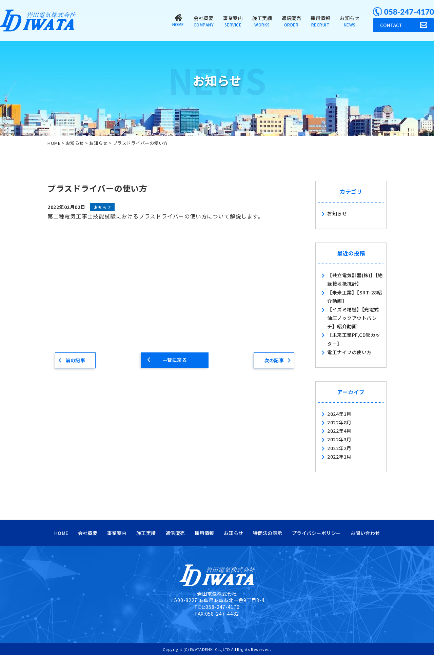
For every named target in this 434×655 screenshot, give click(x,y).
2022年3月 (339, 439)
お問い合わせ (365, 532)
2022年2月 (339, 448)
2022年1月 (339, 456)
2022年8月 (339, 422)
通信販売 (291, 21)
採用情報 (320, 21)
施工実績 (262, 21)
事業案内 (233, 21)
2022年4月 (339, 430)
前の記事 (75, 360)
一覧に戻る (174, 360)
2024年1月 (339, 413)
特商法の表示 (267, 532)
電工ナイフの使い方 (349, 352)
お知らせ (349, 21)
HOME (61, 532)
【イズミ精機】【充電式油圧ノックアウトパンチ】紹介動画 (353, 318)
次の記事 (274, 360)
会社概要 (204, 21)
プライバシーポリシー (316, 532)
